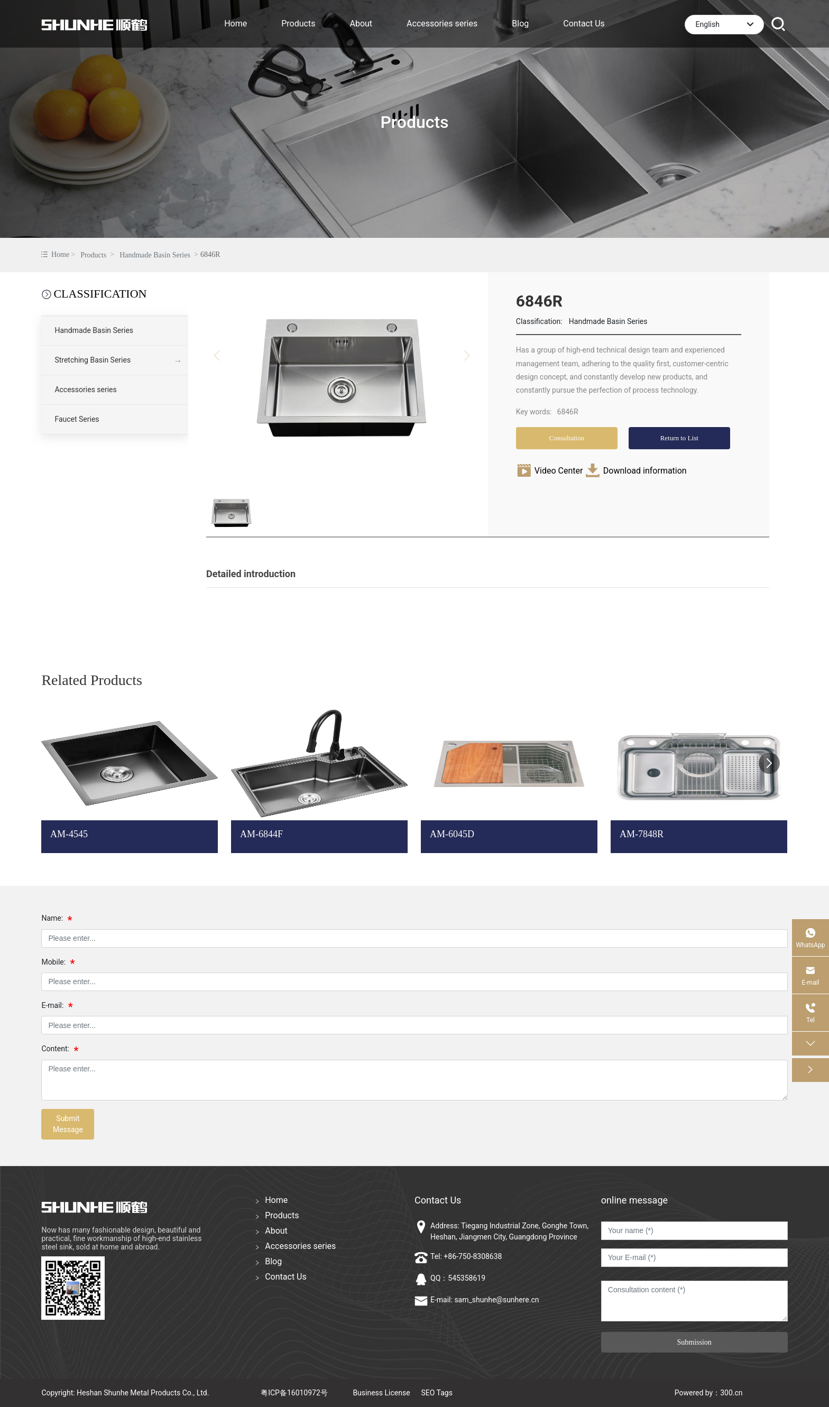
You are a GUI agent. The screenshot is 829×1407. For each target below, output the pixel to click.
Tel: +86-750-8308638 (466, 1256)
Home (276, 1200)
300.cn (731, 1393)
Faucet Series (76, 419)
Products (414, 122)
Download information (645, 471)
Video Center (559, 471)
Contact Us (286, 1277)
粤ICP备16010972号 (294, 1393)
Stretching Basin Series (92, 360)
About (276, 1231)
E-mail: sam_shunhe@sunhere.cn (484, 1299)
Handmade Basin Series (154, 255)
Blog (273, 1261)
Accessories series (85, 389)
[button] (769, 763)
